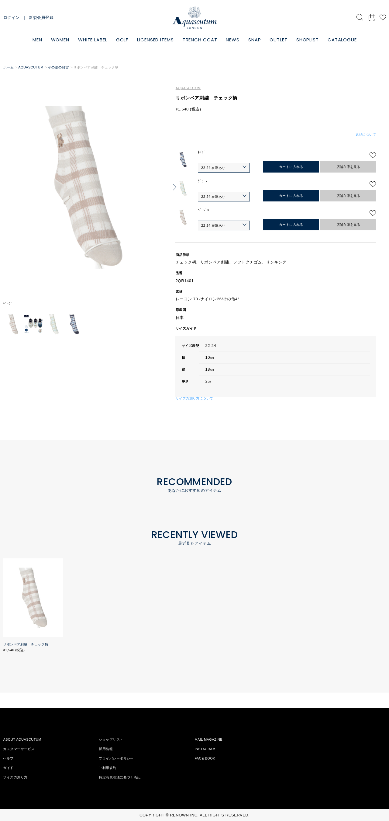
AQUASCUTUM (30, 67)
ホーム (8, 67)
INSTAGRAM (204, 749)
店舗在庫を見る (348, 167)
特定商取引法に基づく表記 (119, 777)
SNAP (254, 40)
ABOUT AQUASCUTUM (22, 739)
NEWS (232, 40)
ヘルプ (8, 758)
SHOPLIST (307, 40)
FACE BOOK (204, 758)
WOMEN (60, 40)
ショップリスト (111, 739)
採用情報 (106, 749)
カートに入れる (291, 167)
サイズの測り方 (15, 777)
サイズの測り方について (194, 398)
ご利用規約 (107, 768)
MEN (37, 40)
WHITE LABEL (92, 40)
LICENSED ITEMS (155, 40)
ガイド (8, 768)
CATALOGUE (342, 40)
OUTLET (278, 40)
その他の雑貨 (58, 67)
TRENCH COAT (200, 40)
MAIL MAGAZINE (208, 739)
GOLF (122, 40)
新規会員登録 (41, 17)
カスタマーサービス (18, 749)
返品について (366, 134)
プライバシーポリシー (116, 758)
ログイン (11, 17)
